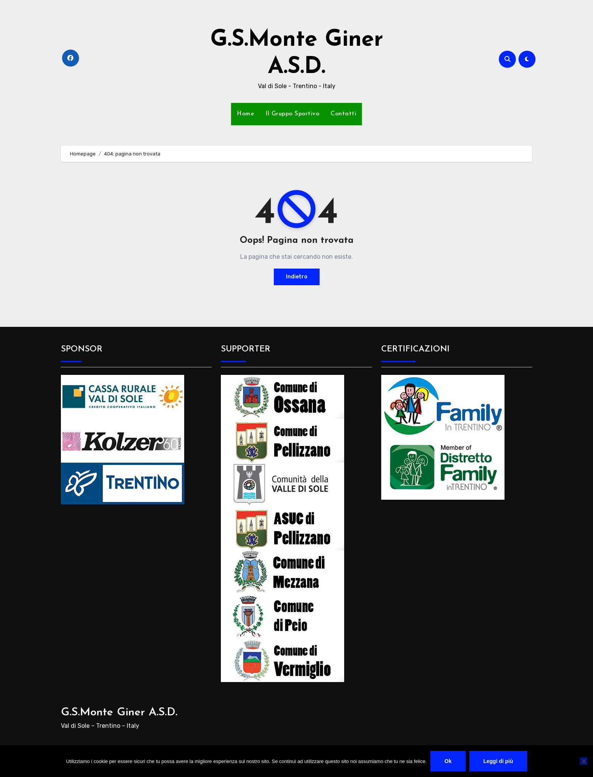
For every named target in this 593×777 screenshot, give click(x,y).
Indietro (296, 277)
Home (245, 114)
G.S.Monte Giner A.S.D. (119, 712)
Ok (448, 761)
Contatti (343, 114)
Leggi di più (498, 761)
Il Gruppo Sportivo (292, 114)
